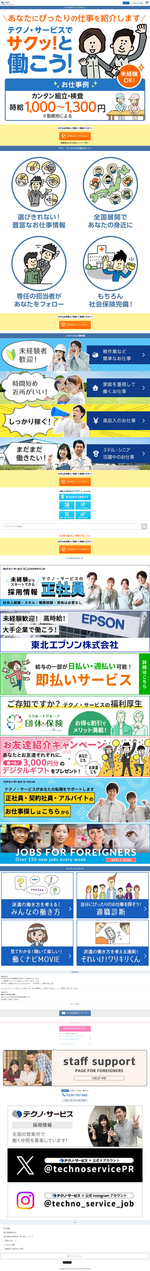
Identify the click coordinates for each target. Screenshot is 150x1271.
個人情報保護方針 (10, 1232)
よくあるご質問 (9, 1245)
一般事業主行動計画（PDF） (14, 1249)
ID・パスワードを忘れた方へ (69, 1039)
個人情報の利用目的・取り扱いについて (18, 1236)
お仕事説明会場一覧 (75, 558)
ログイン (126, 3)
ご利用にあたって (10, 1241)
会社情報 (7, 1228)
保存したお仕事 (137, 3)
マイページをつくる (66, 1044)
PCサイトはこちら (77, 1256)
